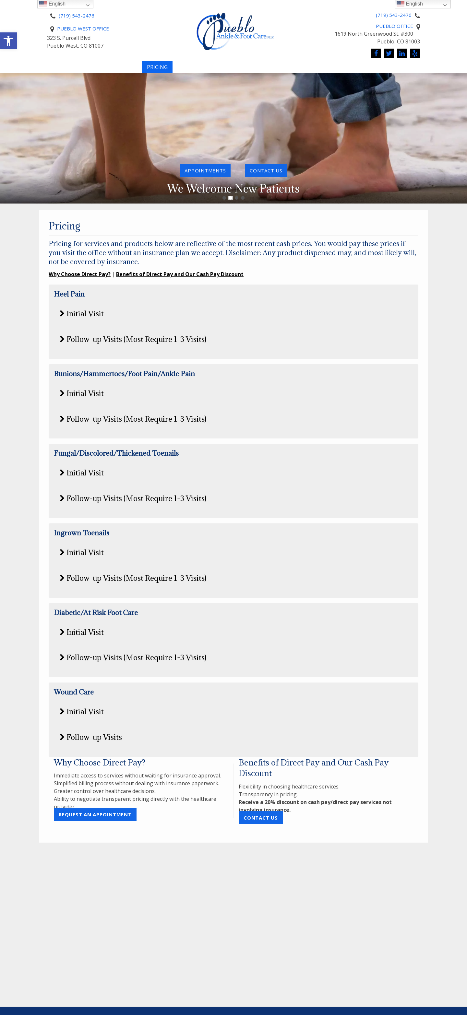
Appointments (205, 170)
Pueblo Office (394, 26)
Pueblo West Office (83, 28)
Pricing (157, 70)
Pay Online (194, 70)
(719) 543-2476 (76, 15)
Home (38, 70)
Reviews (420, 70)
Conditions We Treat (290, 70)
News (343, 70)
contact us (266, 170)
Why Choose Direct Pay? (80, 274)
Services (231, 70)
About (66, 70)
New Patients (111, 70)
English (410, 4)
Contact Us (261, 817)
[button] (8, 40)
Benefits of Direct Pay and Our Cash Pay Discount (180, 274)
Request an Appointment (95, 814)
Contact (380, 70)
